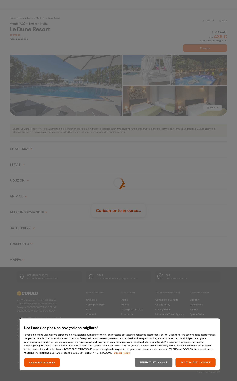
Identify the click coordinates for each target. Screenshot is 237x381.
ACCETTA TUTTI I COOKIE (195, 362)
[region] (119, 344)
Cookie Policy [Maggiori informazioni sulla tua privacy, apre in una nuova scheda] (122, 352)
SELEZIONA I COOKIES (42, 362)
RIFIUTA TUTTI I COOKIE (154, 362)
